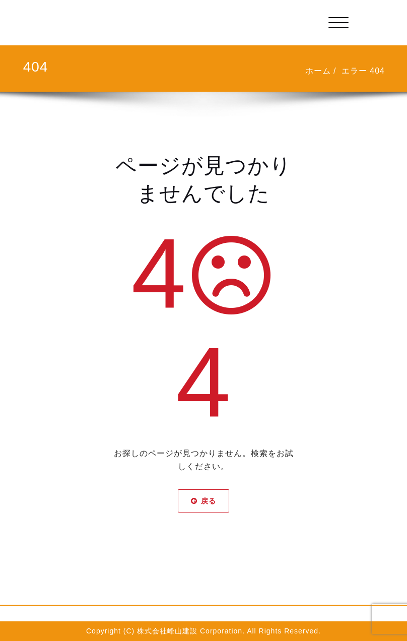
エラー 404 (363, 71)
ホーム (318, 71)
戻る (203, 501)
